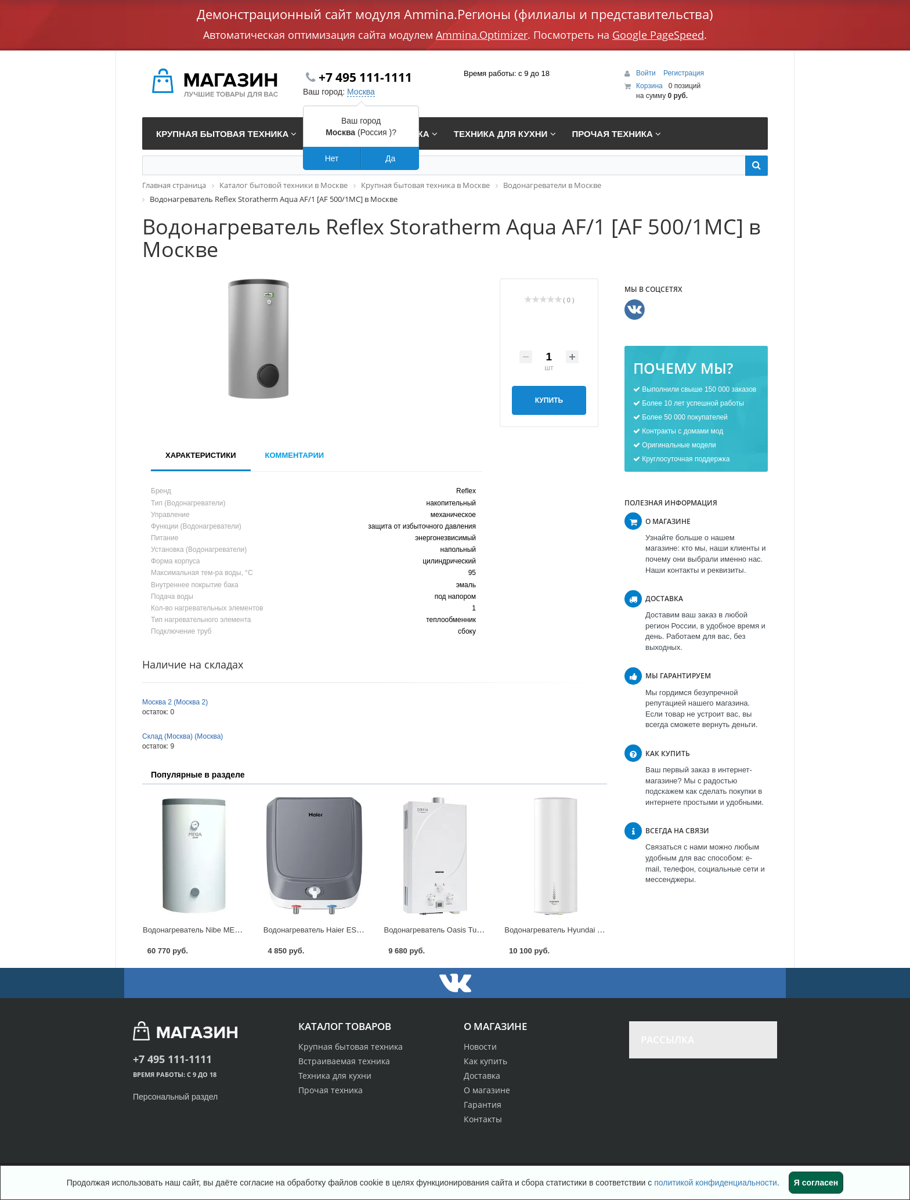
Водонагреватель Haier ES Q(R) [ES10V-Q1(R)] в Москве (362, 930)
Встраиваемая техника (344, 1061)
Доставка (482, 1075)
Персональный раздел (175, 1096)
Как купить (485, 1061)
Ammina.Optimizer (482, 35)
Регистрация (683, 73)
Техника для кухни (334, 1075)
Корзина (649, 86)
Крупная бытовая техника (350, 1046)
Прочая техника (330, 1090)
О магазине (487, 1090)
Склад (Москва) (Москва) (182, 736)
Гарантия (482, 1104)
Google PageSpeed (658, 35)
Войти (647, 73)
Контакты (483, 1119)
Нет (332, 158)
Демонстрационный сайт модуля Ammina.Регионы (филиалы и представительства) (455, 14)
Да (390, 158)
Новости (480, 1046)
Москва (361, 91)
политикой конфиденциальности (715, 1182)
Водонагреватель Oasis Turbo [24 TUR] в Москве (469, 930)
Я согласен (816, 1182)
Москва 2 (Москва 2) (175, 702)
